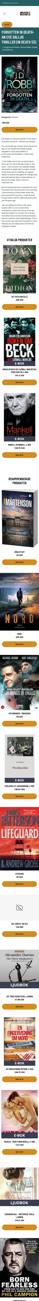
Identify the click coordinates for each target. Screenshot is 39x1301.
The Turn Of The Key (19, 923)
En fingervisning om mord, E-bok (19, 1069)
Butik (7, 25)
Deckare (15, 117)
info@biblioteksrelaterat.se (10, 3)
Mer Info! (20, 130)
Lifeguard (19, 873)
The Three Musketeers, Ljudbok (19, 996)
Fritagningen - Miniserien (19, 713)
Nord (19, 634)
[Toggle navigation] (4, 14)
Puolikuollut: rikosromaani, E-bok (19, 786)
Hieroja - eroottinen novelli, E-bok (19, 1141)
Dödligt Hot (19, 552)
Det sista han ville (20, 296)
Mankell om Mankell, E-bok (19, 444)
